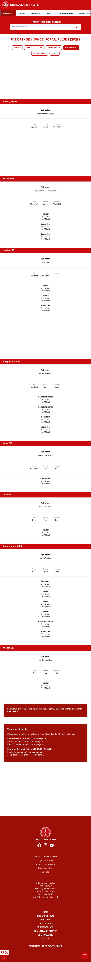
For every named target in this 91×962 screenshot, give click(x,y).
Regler (55, 53)
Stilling (17, 48)
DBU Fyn (45, 920)
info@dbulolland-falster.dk (45, 897)
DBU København (45, 927)
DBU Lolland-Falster (45, 931)
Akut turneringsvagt (45, 864)
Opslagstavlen (39, 53)
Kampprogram (54, 48)
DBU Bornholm (45, 916)
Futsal (45, 939)
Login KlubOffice (45, 861)
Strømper (57, 124)
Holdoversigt (71, 48)
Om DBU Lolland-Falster (45, 857)
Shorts (45, 124)
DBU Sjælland (45, 935)
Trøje (34, 124)
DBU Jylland (45, 924)
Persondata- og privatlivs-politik (45, 946)
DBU (45, 912)
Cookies (45, 872)
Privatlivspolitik (45, 868)
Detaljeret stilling (34, 48)
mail (69, 709)
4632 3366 (12, 712)
